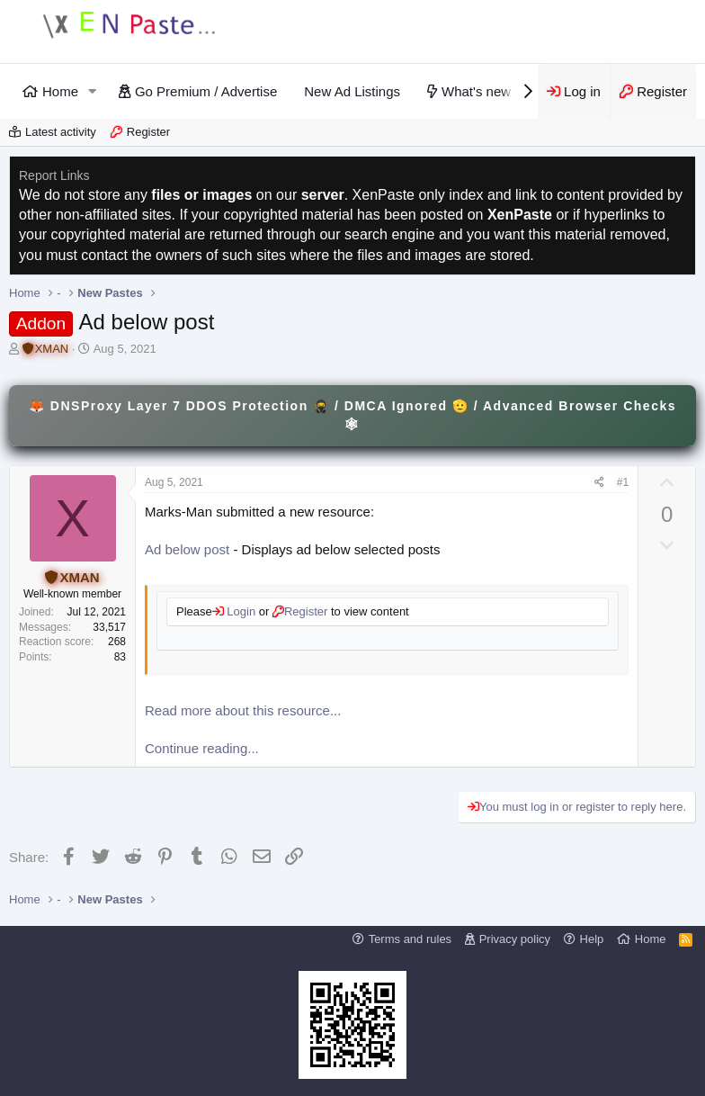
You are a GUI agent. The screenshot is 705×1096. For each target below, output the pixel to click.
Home (60, 91)
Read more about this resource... (243, 710)
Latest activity (60, 132)
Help (592, 939)
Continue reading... (202, 748)
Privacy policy (514, 939)
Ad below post (187, 549)
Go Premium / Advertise (206, 91)
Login (239, 611)
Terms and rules (410, 939)
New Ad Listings (352, 91)
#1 (623, 482)
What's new (476, 91)
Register (148, 132)
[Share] (599, 482)
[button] (92, 91)
